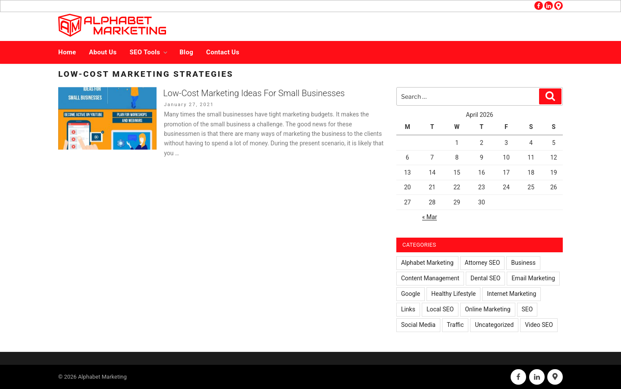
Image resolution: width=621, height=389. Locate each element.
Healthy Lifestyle (453, 293)
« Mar (429, 216)
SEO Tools (149, 52)
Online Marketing (487, 309)
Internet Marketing (511, 293)
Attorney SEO (482, 262)
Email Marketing (533, 278)
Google (410, 293)
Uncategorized (494, 324)
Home (67, 52)
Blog (186, 52)
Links (408, 309)
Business (523, 262)
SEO (527, 309)
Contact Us (222, 52)
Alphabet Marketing (427, 262)
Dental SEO (485, 278)
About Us (102, 52)
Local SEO (440, 309)
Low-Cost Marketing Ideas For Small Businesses (254, 93)
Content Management (430, 278)
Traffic (455, 324)
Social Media (418, 324)
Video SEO (539, 324)
